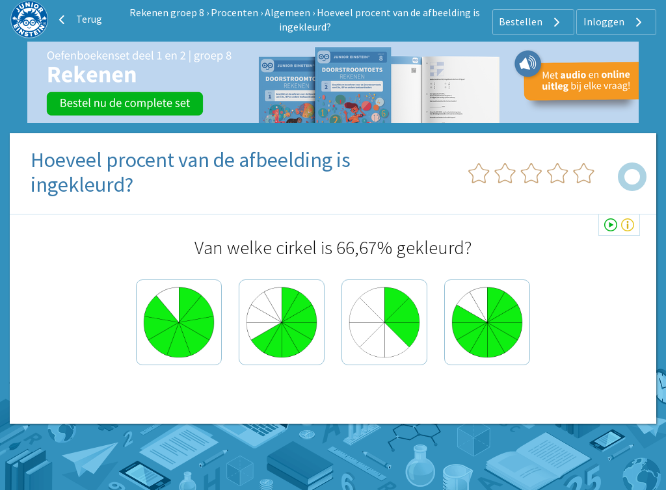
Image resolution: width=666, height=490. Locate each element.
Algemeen (287, 12)
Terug (78, 19)
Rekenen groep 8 (166, 12)
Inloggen (614, 22)
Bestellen (531, 22)
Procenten (234, 12)
